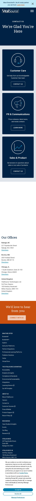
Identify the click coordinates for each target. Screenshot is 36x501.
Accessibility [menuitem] (6, 370)
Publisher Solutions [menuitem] (8, 355)
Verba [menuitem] (4, 358)
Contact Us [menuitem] (5, 403)
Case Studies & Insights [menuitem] (9, 424)
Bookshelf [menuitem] (5, 336)
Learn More (18, 128)
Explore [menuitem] (4, 343)
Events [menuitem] (4, 427)
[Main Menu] (32, 11)
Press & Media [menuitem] (6, 409)
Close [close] (33, 4)
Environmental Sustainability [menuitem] (11, 379)
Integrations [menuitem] (6, 382)
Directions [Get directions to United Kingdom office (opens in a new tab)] (4, 293)
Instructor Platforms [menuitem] (8, 346)
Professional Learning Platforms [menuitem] (12, 352)
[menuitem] (18, 385)
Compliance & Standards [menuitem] (9, 376)
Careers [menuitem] (4, 400)
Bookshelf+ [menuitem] (5, 339)
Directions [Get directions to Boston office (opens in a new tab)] (4, 262)
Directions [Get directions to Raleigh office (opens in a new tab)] (4, 250)
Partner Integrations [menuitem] (8, 349)
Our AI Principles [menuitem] (7, 388)
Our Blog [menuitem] (4, 430)
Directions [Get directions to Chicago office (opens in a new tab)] (4, 274)
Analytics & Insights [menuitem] (8, 373)
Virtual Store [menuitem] (6, 361)
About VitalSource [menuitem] (7, 397)
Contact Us (18, 84)
